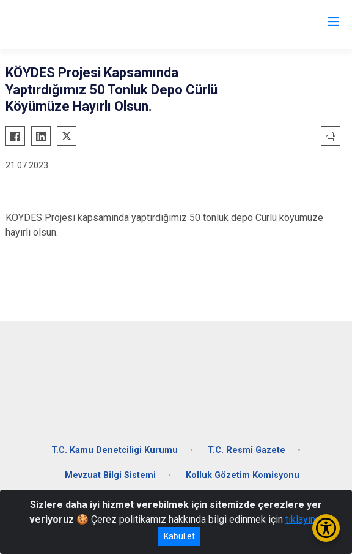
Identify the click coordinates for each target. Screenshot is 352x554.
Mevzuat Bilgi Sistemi (110, 475)
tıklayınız (304, 519)
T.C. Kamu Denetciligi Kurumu (114, 450)
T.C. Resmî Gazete (246, 450)
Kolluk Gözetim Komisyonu (242, 475)
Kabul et (179, 536)
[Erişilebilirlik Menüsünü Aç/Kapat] (326, 528)
